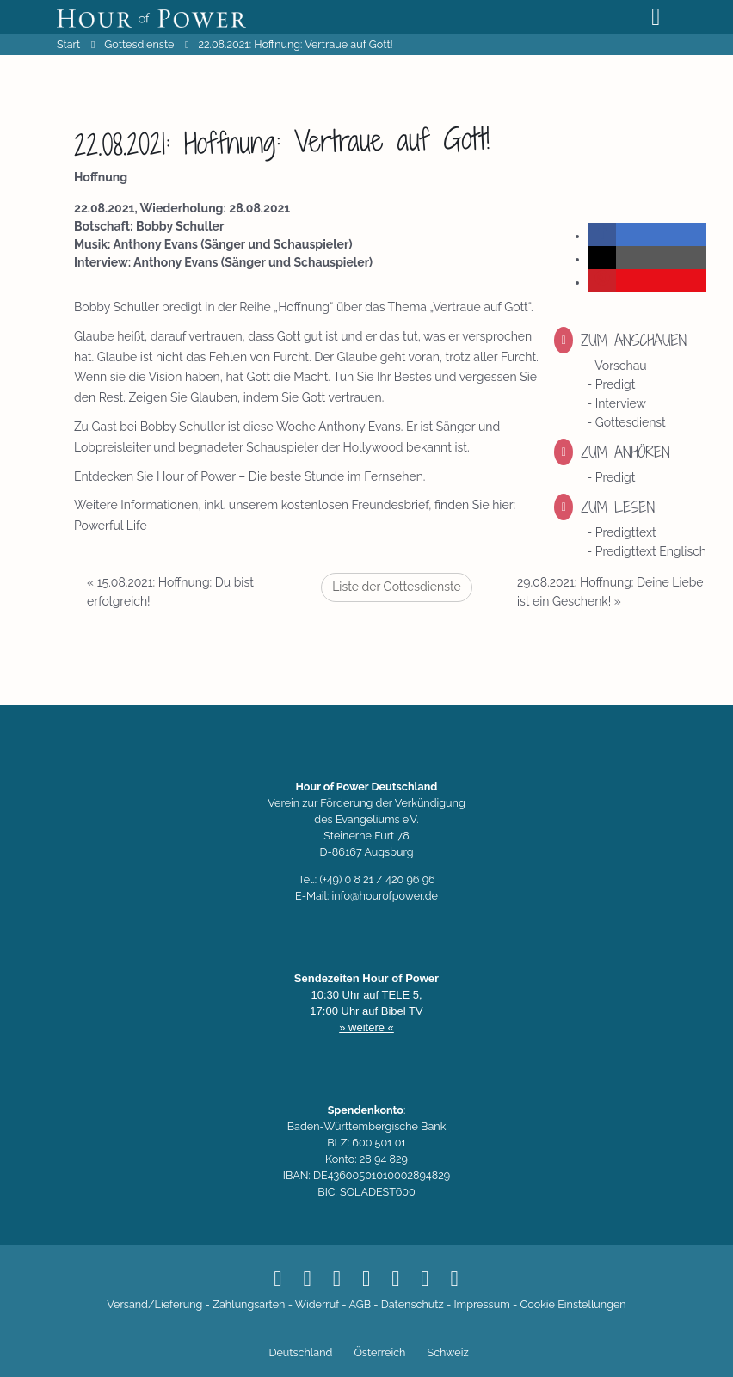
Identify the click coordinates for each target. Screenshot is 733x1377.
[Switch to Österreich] (377, 1353)
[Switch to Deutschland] (298, 1353)
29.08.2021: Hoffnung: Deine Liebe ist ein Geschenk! (610, 591)
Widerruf (317, 1304)
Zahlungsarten (249, 1304)
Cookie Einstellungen (573, 1304)
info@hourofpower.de (385, 895)
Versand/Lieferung (154, 1304)
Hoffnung (100, 177)
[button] (602, 234)
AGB (359, 1304)
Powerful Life (110, 525)
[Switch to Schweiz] (445, 1353)
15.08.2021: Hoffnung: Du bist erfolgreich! (170, 591)
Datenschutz (412, 1304)
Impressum (481, 1304)
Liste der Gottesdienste (396, 586)
